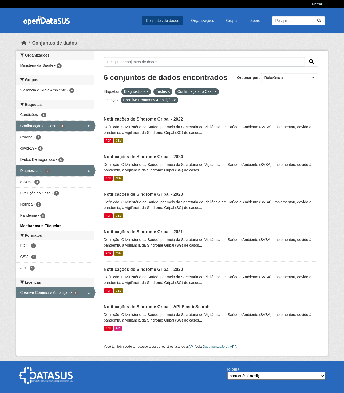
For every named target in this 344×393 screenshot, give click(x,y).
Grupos (232, 20)
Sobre (255, 20)
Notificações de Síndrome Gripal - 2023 (143, 194)
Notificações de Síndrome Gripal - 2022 (143, 119)
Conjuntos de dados (162, 20)
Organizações (202, 20)
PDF (108, 140)
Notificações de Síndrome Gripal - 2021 (143, 232)
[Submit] (319, 20)
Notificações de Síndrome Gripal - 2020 (143, 269)
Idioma (233, 369)
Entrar (317, 4)
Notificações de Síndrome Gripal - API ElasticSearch (157, 306)
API (118, 328)
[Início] (24, 43)
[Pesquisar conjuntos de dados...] (298, 20)
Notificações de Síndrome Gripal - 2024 (143, 156)
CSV (119, 140)
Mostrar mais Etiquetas (40, 226)
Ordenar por (248, 77)
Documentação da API (219, 346)
